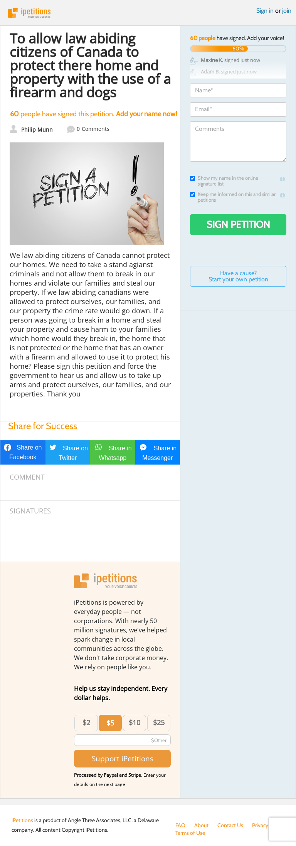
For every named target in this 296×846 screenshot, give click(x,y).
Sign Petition (238, 224)
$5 (110, 722)
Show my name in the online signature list (224, 181)
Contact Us (230, 825)
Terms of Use (190, 832)
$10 (134, 722)
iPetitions (148, 13)
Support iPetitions (122, 758)
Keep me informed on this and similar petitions (233, 197)
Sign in (265, 10)
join (286, 10)
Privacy (260, 825)
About (201, 825)
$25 (159, 722)
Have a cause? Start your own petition (238, 276)
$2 (86, 722)
